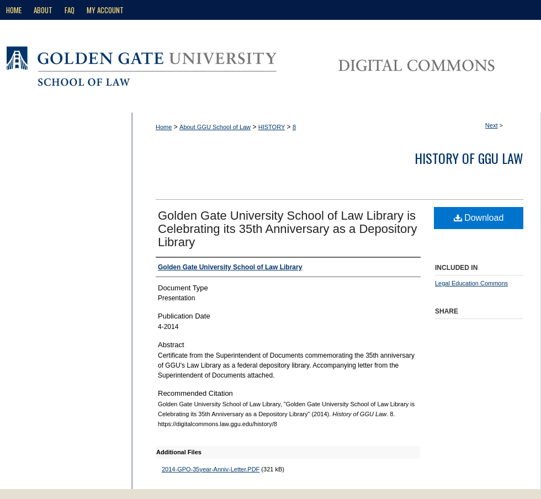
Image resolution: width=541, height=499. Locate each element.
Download (479, 217)
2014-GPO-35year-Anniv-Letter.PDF (210, 469)
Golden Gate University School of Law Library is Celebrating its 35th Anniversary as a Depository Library (287, 229)
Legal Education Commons (471, 283)
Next (491, 125)
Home (164, 127)
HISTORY (271, 127)
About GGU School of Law (215, 127)
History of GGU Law (469, 158)
